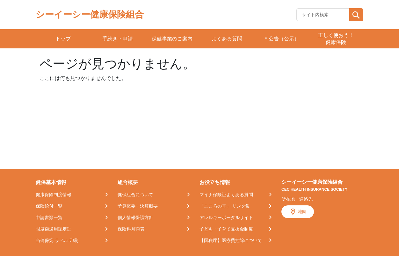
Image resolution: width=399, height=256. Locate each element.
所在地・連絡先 (297, 199)
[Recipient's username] (323, 14)
